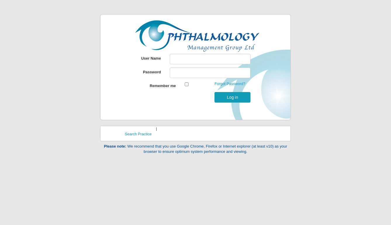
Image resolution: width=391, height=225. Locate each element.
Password (152, 72)
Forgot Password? (229, 84)
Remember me (163, 86)
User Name (151, 58)
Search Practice (138, 134)
